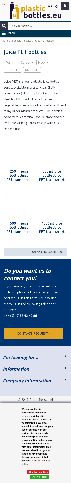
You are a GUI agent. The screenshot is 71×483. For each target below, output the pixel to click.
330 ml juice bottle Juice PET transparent (52, 175)
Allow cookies (40, 477)
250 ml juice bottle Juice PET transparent (19, 175)
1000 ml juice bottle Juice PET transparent (52, 227)
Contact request (33, 333)
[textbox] (10, 62)
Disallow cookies (38, 472)
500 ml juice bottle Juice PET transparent (19, 227)
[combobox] (10, 62)
